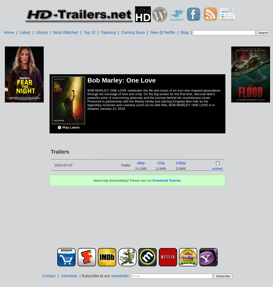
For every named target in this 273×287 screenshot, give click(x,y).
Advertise (69, 276)
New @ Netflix (162, 32)
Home (9, 32)
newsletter (120, 276)
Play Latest (68, 128)
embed (217, 168)
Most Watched (65, 32)
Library (42, 32)
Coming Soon (133, 32)
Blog (184, 32)
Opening (108, 32)
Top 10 (89, 32)
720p (161, 163)
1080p (181, 163)
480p (141, 163)
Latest (25, 32)
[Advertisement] (24, 180)
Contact (48, 276)
